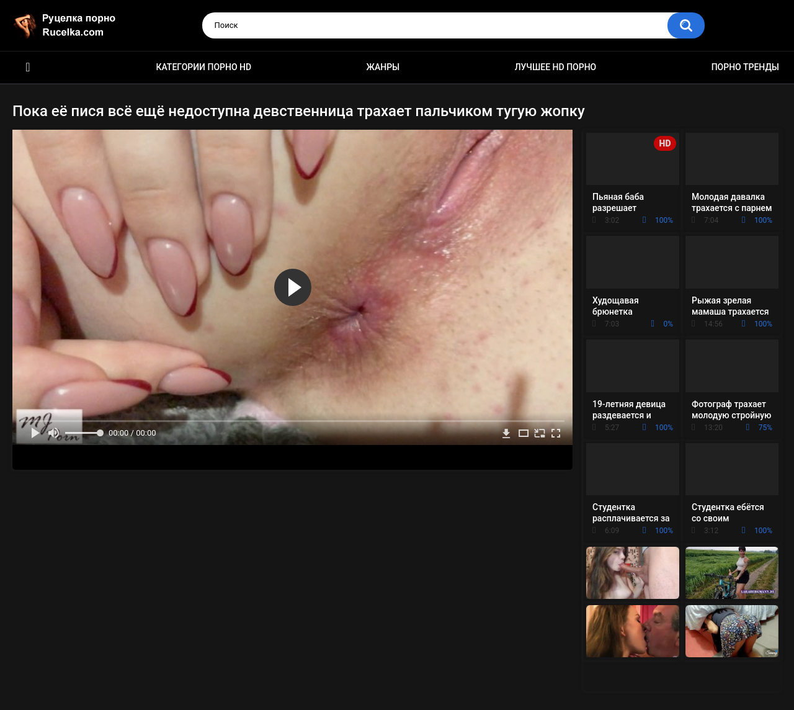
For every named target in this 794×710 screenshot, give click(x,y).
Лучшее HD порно (556, 67)
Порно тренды (745, 67)
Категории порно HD (203, 67)
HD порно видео (27, 67)
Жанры (383, 67)
